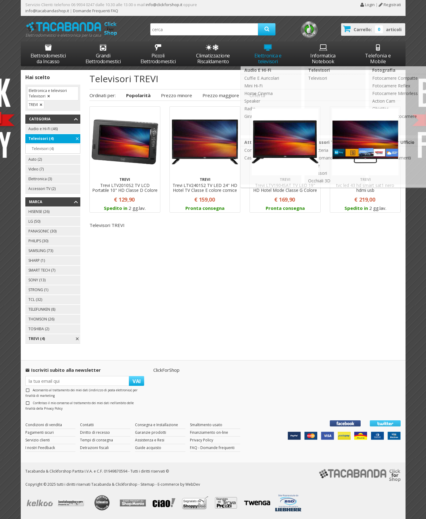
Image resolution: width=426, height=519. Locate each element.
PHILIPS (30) (38, 240)
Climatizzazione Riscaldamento (213, 58)
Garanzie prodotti (150, 432)
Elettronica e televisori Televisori (48, 93)
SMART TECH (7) (41, 270)
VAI (137, 381)
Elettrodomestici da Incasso (48, 54)
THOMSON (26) (41, 319)
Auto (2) (35, 159)
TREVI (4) (36, 338)
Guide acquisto (148, 447)
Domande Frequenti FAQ (95, 10)
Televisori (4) (41, 138)
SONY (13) (37, 280)
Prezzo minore (176, 95)
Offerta (257, 95)
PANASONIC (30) (42, 231)
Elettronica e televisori (268, 54)
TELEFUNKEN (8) (41, 309)
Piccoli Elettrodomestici (158, 54)
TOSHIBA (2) (38, 328)
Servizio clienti (37, 440)
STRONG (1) (38, 289)
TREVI (33, 104)
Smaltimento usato (206, 424)
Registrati (390, 4)
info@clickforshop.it (164, 4)
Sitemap (147, 484)
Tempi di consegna (96, 440)
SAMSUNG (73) (40, 250)
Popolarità (138, 95)
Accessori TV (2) (42, 188)
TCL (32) (35, 299)
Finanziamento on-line (209, 432)
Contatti (87, 424)
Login (367, 4)
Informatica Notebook (323, 54)
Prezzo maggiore (220, 95)
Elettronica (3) (40, 178)
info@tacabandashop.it (47, 10)
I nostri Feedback (40, 447)
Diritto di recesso (95, 432)
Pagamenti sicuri (39, 432)
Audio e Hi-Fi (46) (43, 128)
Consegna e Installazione (156, 424)
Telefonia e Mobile (378, 54)
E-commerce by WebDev (179, 484)
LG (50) (34, 221)
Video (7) (36, 169)
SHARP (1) (36, 260)
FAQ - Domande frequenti (212, 447)
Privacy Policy (53, 408)
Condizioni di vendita (43, 424)
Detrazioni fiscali (94, 447)
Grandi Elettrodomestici (103, 54)
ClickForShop (166, 370)
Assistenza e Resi (149, 440)
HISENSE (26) (38, 211)
